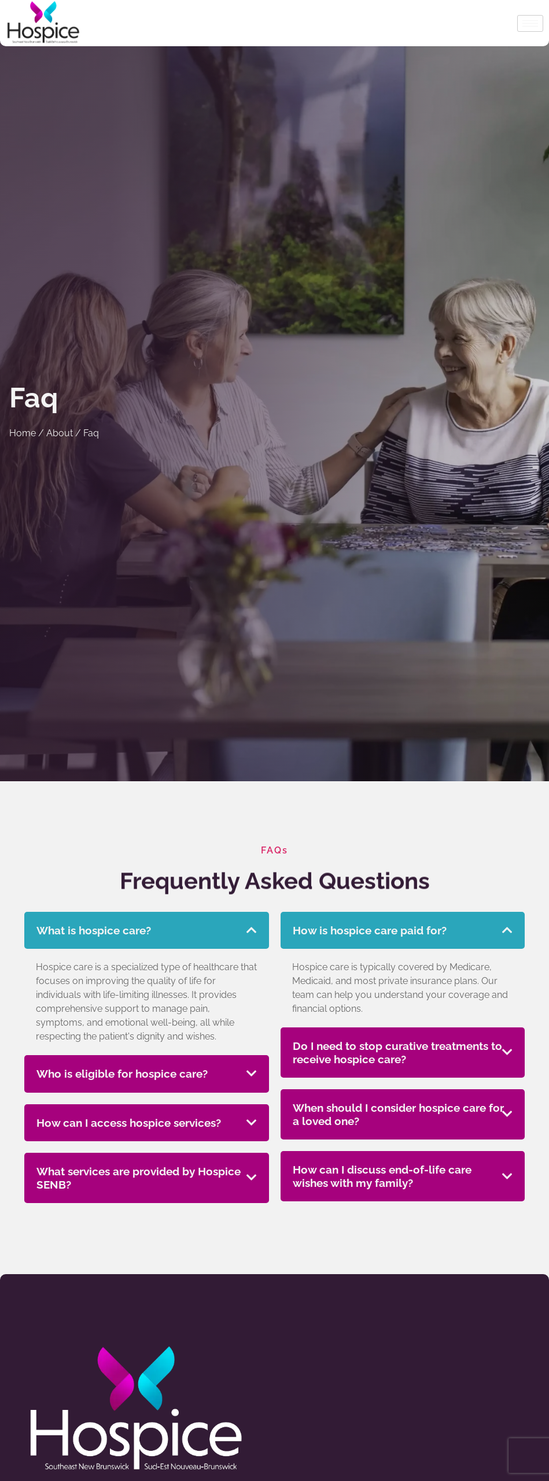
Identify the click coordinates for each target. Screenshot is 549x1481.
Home (22, 433)
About (59, 433)
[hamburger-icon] (530, 23)
